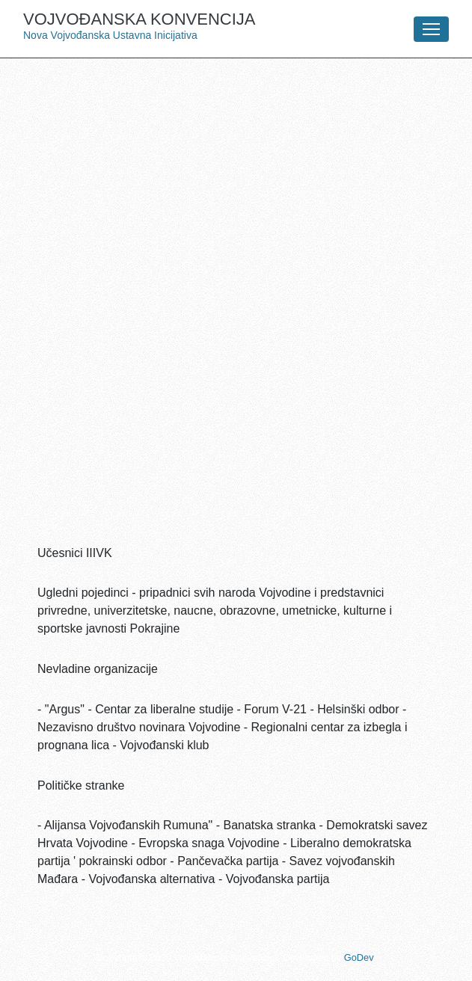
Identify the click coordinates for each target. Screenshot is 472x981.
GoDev (358, 957)
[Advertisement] (236, 178)
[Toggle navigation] (431, 29)
